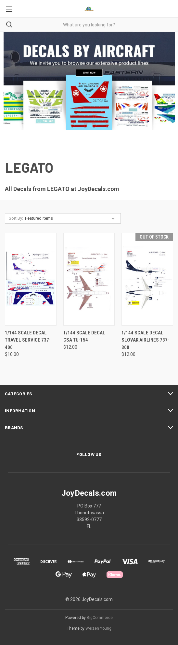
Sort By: (16, 218)
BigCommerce (100, 617)
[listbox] (71, 218)
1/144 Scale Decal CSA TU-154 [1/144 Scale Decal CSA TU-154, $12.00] (84, 336)
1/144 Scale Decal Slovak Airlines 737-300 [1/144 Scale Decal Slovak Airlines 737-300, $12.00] (145, 340)
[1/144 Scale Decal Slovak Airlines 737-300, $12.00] (147, 279)
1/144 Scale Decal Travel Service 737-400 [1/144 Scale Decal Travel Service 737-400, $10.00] (28, 340)
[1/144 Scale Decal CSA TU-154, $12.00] (89, 279)
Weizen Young (98, 628)
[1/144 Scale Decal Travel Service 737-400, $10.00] (30, 279)
